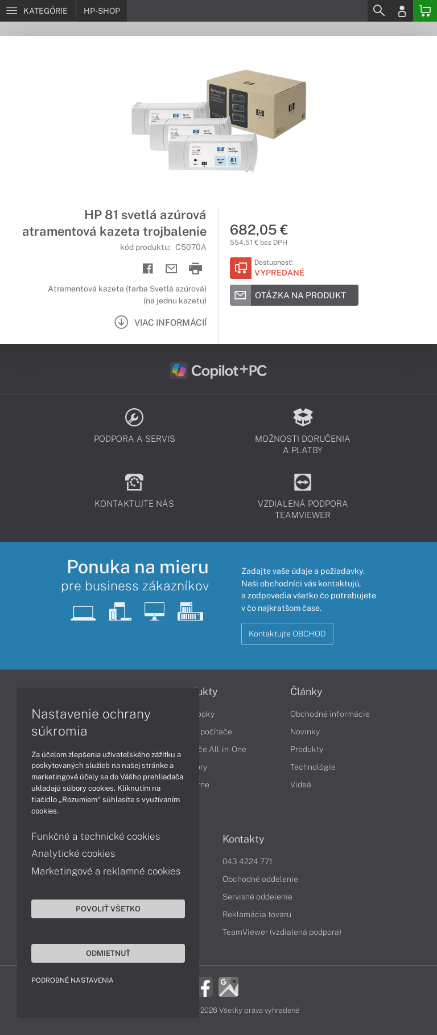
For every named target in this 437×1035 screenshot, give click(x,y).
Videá (300, 784)
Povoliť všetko (108, 908)
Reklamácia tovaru (256, 914)
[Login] (401, 11)
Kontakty (243, 839)
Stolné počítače (203, 731)
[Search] (378, 11)
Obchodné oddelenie (260, 879)
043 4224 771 (247, 861)
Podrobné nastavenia (72, 980)
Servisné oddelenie (257, 896)
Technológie (313, 766)
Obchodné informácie (330, 713)
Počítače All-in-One (210, 749)
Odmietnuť (108, 953)
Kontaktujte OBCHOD (287, 633)
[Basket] (425, 11)
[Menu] (38, 11)
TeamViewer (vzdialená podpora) (281, 932)
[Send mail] (171, 269)
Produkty (306, 749)
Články (306, 692)
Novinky (305, 731)
